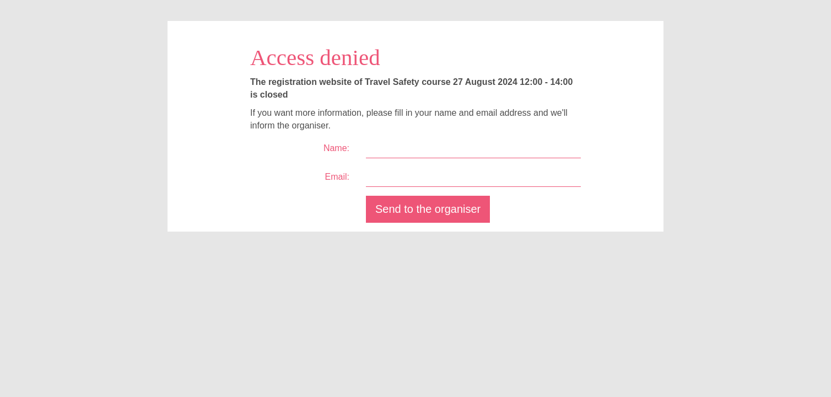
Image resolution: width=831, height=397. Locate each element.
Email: (337, 176)
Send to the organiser (428, 209)
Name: (336, 148)
